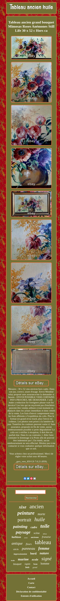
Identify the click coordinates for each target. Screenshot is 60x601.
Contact (31, 587)
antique (17, 543)
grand (35, 567)
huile (39, 519)
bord (33, 553)
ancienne (35, 537)
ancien (36, 506)
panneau (28, 548)
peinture (26, 513)
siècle (16, 549)
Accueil (31, 578)
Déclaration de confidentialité (31, 591)
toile (44, 526)
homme (45, 563)
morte (41, 514)
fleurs (29, 544)
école (13, 560)
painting (20, 526)
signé (46, 558)
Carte (31, 583)
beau (35, 564)
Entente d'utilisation (31, 596)
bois (27, 567)
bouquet (17, 564)
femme (43, 548)
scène (37, 533)
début (45, 534)
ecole (35, 559)
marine (23, 559)
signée (27, 564)
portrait (24, 519)
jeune (26, 538)
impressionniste (20, 554)
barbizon (16, 537)
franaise (46, 536)
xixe (22, 507)
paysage (23, 532)
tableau (43, 542)
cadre (34, 527)
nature (44, 553)
